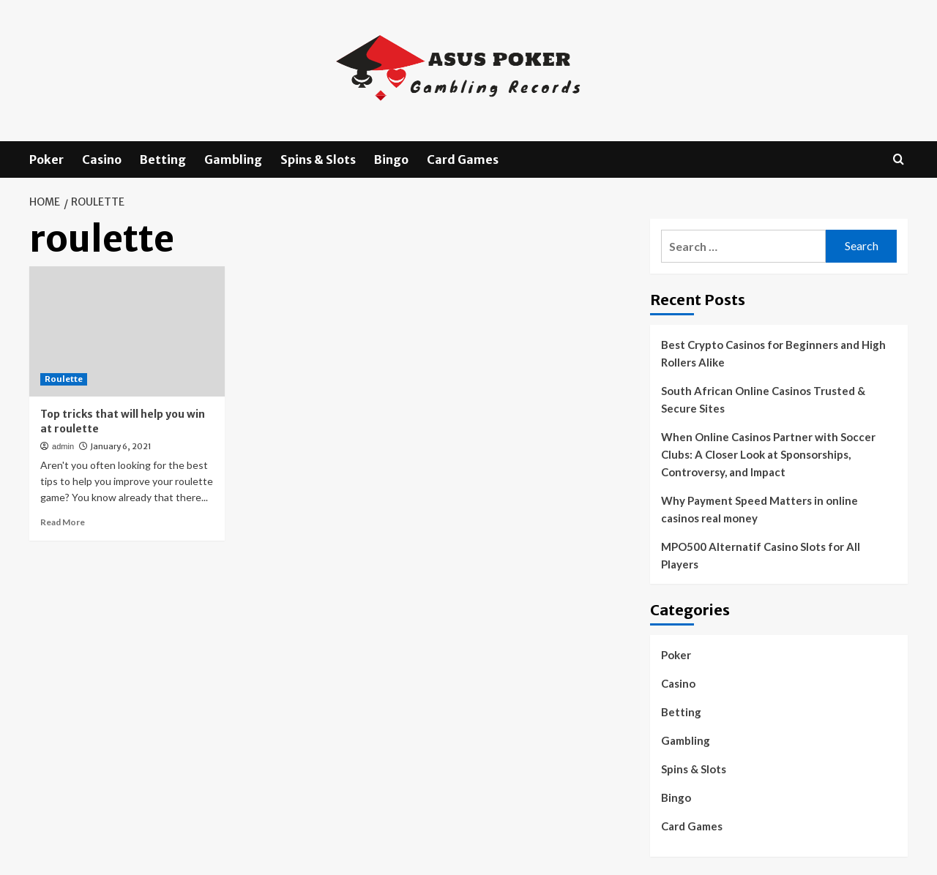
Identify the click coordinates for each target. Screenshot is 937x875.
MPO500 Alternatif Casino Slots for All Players (760, 555)
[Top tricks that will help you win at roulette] (127, 331)
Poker (46, 159)
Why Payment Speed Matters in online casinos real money (759, 509)
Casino (102, 159)
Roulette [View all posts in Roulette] (64, 379)
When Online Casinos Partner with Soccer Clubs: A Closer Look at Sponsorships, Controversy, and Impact (768, 454)
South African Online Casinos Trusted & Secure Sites (763, 399)
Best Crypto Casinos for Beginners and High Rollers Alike (773, 353)
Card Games (463, 159)
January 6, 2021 (121, 446)
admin (63, 446)
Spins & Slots (318, 159)
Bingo (391, 159)
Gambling (233, 159)
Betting (163, 159)
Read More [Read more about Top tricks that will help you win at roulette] (62, 522)
